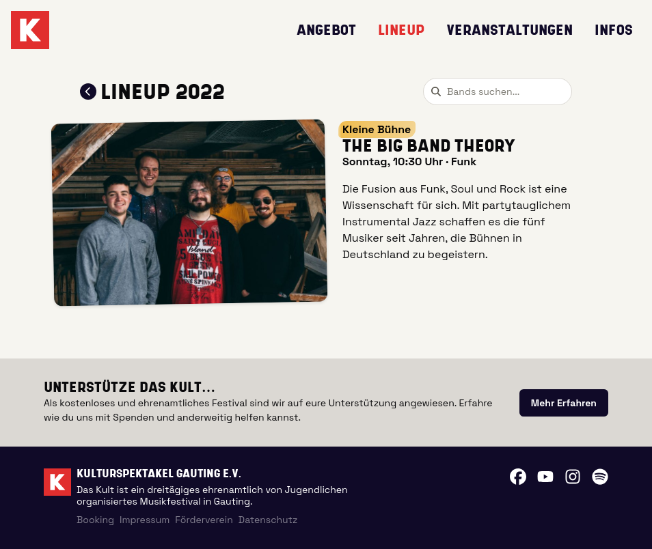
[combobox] (497, 91)
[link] (563, 403)
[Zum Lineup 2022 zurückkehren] (88, 91)
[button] (189, 213)
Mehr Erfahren (564, 403)
